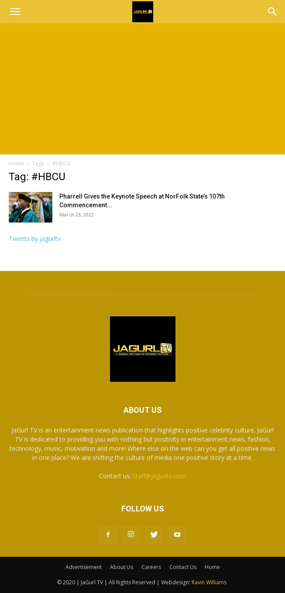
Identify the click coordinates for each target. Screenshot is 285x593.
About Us (121, 567)
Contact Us (182, 567)
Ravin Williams (210, 582)
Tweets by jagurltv (35, 238)
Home (16, 163)
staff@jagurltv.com (159, 476)
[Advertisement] (142, 89)
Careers (151, 567)
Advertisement (83, 567)
